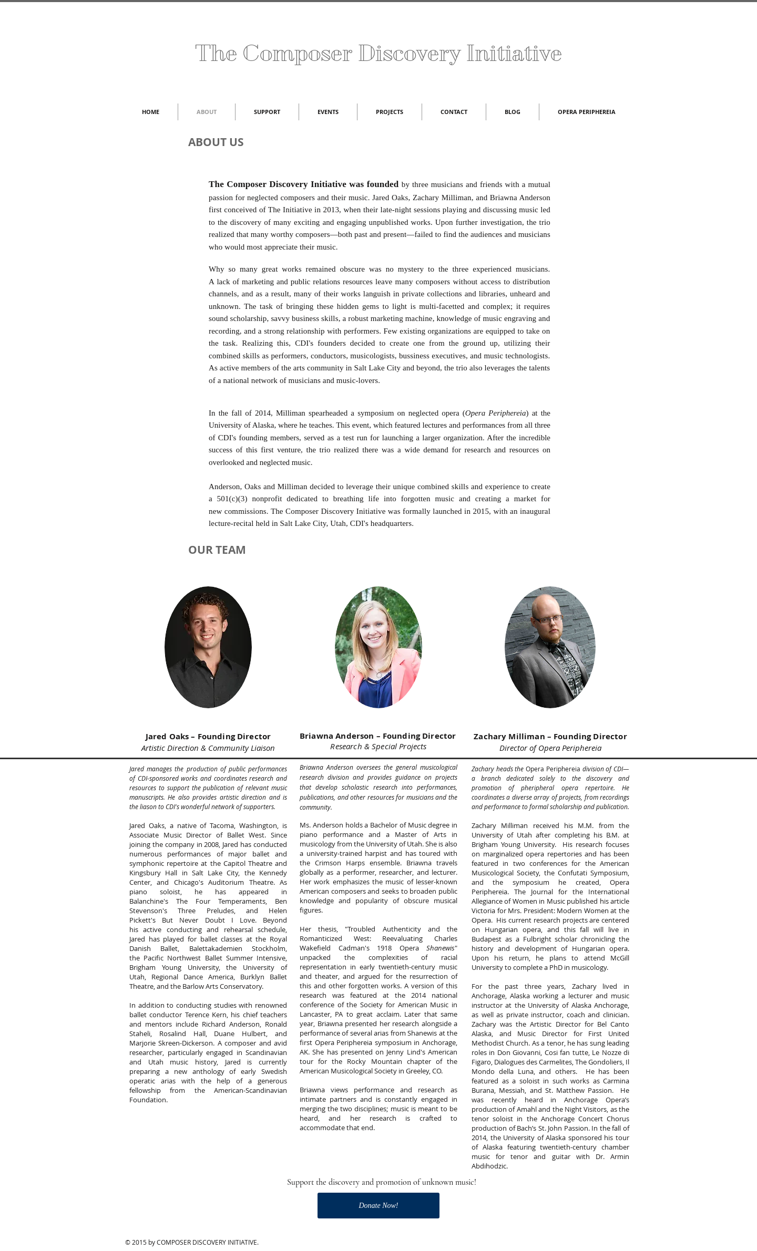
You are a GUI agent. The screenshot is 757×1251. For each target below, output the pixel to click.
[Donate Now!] (378, 1205)
